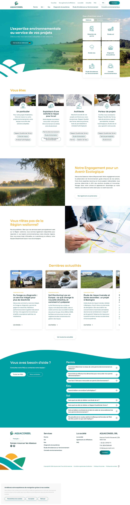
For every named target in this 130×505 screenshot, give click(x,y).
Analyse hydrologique (23, 139)
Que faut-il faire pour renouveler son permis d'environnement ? (88, 380)
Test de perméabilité (107, 136)
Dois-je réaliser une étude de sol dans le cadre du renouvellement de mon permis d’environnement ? (90, 411)
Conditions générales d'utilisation (82, 466)
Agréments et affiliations (84, 439)
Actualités (88, 3)
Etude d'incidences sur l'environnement (91, 72)
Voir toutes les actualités (65, 337)
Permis (35, 7)
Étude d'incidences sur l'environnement (85, 7)
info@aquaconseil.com (107, 448)
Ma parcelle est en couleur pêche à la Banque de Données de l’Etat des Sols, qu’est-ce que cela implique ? (90, 418)
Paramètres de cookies (14, 499)
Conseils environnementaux (110, 7)
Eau (49, 7)
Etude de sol (107, 139)
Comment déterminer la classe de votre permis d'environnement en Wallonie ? (90, 368)
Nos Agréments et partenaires (87, 196)
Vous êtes (53, 3)
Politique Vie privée (98, 466)
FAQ (95, 3)
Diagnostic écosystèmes (61, 7)
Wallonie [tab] (88, 20)
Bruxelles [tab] (100, 20)
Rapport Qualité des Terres (23, 133)
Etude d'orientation (51, 135)
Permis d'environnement (51, 132)
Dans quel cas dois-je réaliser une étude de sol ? (83, 400)
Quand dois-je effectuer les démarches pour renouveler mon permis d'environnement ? (90, 374)
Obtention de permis (91, 35)
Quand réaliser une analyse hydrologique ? (82, 390)
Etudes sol (110, 34)
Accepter (31, 499)
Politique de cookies (111, 466)
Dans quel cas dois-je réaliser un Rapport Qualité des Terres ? (88, 405)
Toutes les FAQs (18, 374)
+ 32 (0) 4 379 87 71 (105, 443)
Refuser (42, 499)
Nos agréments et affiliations (67, 3)
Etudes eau (91, 53)
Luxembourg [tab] (113, 20)
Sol (45, 439)
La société (80, 3)
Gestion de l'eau (82, 139)
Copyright (46, 466)
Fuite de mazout (23, 136)
